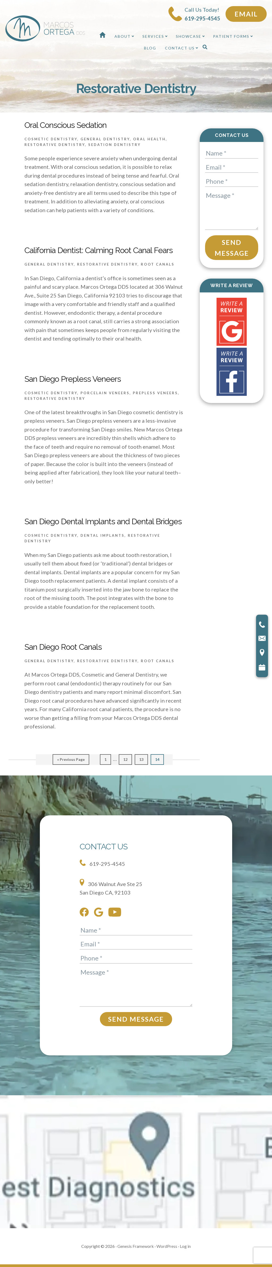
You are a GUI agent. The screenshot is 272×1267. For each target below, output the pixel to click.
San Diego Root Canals (63, 647)
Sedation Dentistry (114, 144)
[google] (100, 913)
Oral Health (149, 139)
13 (143, 759)
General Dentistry (105, 139)
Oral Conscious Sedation (65, 125)
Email (246, 14)
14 (159, 759)
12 (127, 759)
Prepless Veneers (155, 393)
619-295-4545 (102, 863)
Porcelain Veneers (105, 393)
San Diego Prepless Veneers (72, 379)
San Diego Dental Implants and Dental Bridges (103, 521)
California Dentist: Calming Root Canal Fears (98, 250)
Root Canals (158, 264)
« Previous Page (71, 760)
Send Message (232, 247)
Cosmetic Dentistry (50, 139)
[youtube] (116, 913)
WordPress (166, 1246)
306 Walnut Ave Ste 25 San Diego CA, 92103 (111, 887)
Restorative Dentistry (54, 144)
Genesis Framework (135, 1246)
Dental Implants (102, 535)
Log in (185, 1246)
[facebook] (85, 913)
